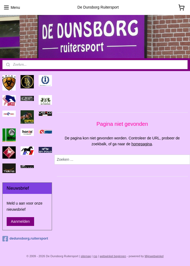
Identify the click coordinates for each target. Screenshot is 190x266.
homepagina (141, 144)
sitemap (86, 256)
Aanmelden (20, 221)
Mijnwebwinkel (154, 256)
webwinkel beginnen (113, 256)
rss (95, 256)
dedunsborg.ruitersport (25, 239)
